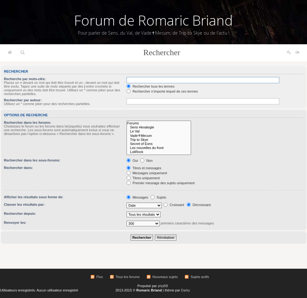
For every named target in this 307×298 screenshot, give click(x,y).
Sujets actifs (199, 277)
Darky (185, 290)
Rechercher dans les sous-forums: (32, 160)
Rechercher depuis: (20, 213)
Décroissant (199, 205)
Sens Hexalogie (158, 127)
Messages (137, 197)
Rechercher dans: (18, 168)
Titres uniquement (143, 178)
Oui (132, 160)
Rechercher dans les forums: (27, 122)
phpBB (163, 286)
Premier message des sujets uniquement (160, 183)
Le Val (158, 131)
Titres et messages (144, 168)
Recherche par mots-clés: (25, 79)
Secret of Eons (158, 144)
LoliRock (158, 152)
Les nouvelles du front (158, 148)
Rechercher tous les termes (151, 86)
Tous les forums (128, 277)
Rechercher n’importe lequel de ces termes (162, 91)
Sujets (158, 197)
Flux (99, 277)
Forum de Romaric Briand (153, 20)
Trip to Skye (158, 140)
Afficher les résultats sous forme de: (34, 197)
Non (146, 160)
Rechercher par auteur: (23, 100)
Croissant (174, 205)
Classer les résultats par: (24, 204)
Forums (158, 123)
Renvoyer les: (15, 222)
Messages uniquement (147, 173)
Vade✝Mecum (158, 136)
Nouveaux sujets (165, 277)
